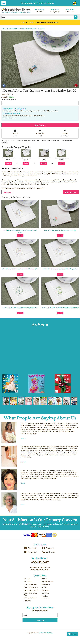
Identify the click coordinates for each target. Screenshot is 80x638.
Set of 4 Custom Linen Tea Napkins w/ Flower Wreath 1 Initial (20, 231)
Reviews (7, 192)
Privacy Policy (45, 584)
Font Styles (27, 601)
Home (3, 28)
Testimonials (45, 590)
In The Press (45, 593)
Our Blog (26, 579)
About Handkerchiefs (30, 584)
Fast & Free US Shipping (14, 109)
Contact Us (48, 552)
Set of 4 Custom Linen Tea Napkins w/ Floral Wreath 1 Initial (20, 269)
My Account (27, 3)
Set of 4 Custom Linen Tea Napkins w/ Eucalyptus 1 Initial (20, 307)
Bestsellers (44, 596)
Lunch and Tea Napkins (29, 28)
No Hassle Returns (11, 113)
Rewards (72, 634)
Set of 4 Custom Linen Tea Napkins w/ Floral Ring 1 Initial (60, 269)
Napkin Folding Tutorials (31, 590)
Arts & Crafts (28, 581)
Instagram (30, 552)
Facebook (30, 548)
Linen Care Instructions (31, 587)
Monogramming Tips (30, 598)
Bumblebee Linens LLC (45, 633)
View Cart (38, 3)
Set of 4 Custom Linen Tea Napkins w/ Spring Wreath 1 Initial (60, 307)
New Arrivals (45, 599)
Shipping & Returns (47, 581)
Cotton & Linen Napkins (14, 28)
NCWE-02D (41, 28)
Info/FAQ (44, 587)
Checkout (49, 3)
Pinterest (48, 548)
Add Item (8, 163)
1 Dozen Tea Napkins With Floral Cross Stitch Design (60, 230)
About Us (44, 579)
